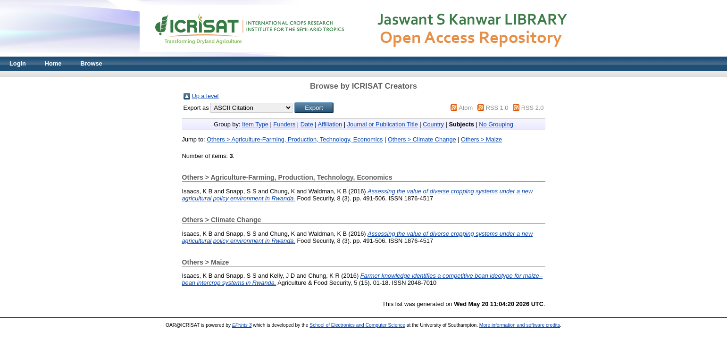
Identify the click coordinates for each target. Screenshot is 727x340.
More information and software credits (519, 325)
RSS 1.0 (497, 107)
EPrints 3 (242, 325)
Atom (466, 107)
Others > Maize (481, 139)
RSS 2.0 (532, 107)
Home (53, 63)
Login (17, 63)
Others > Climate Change (422, 139)
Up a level (205, 96)
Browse (91, 63)
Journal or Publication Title (382, 124)
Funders (284, 124)
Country (433, 124)
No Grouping (496, 124)
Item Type (255, 124)
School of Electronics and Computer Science (357, 325)
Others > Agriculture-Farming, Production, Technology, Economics (295, 139)
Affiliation (330, 124)
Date (307, 124)
